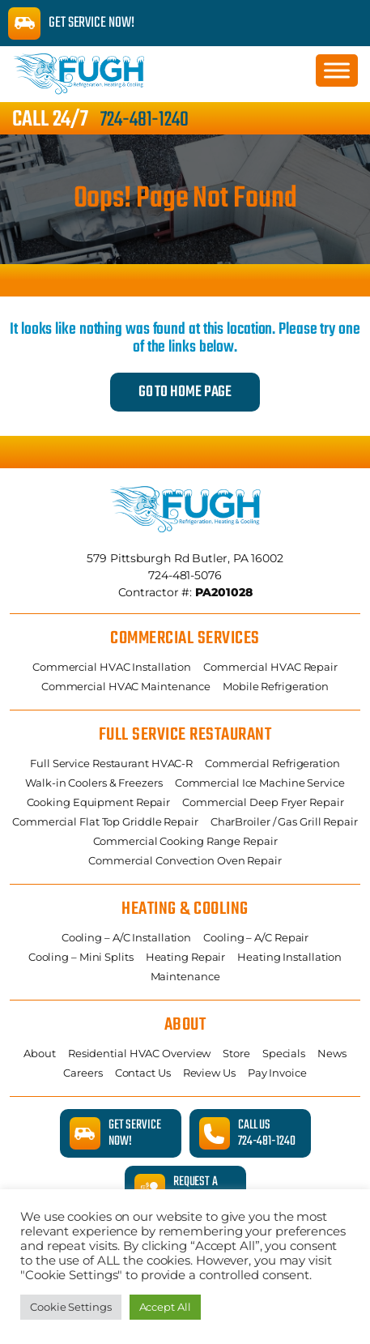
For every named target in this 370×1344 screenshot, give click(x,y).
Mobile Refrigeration (276, 686)
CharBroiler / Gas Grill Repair (284, 821)
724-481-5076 (185, 575)
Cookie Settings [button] (71, 1306)
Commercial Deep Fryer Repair (262, 802)
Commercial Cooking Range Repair (185, 840)
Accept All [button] (165, 1306)
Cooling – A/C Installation (126, 937)
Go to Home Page (185, 392)
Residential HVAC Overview (139, 1053)
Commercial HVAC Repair (270, 666)
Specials (283, 1053)
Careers (82, 1072)
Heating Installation (289, 956)
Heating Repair (186, 956)
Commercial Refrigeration (272, 763)
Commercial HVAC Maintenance (126, 686)
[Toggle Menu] (337, 70)
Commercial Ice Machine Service (260, 782)
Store (236, 1053)
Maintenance (185, 976)
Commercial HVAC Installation (111, 666)
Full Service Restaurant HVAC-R (111, 763)
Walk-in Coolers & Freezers (93, 782)
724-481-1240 (144, 120)
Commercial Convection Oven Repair (185, 860)
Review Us (209, 1072)
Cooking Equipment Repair (99, 802)
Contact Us (143, 1072)
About (39, 1053)
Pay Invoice (277, 1072)
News (332, 1053)
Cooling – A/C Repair (255, 937)
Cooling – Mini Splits (81, 956)
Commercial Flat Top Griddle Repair (105, 821)
